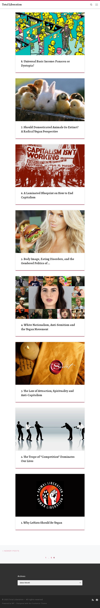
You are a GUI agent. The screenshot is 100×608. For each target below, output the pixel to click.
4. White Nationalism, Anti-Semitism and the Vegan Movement (48, 327)
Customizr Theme (39, 603)
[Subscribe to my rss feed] (93, 600)
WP (13, 603)
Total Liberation (16, 600)
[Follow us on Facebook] (97, 600)
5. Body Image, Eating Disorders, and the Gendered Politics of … (47, 261)
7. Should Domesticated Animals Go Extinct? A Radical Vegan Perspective (50, 129)
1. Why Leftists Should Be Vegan (41, 523)
